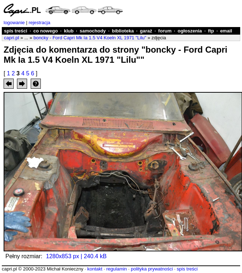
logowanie (14, 22)
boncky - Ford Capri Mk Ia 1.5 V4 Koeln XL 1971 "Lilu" (90, 37)
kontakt (94, 269)
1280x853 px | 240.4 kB (76, 256)
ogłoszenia (190, 31)
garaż (146, 31)
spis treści (15, 31)
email (226, 31)
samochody (93, 31)
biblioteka (123, 31)
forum (165, 31)
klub (69, 31)
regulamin (116, 269)
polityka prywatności (152, 269)
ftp (211, 31)
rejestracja (39, 22)
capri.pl (11, 37)
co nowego (45, 31)
